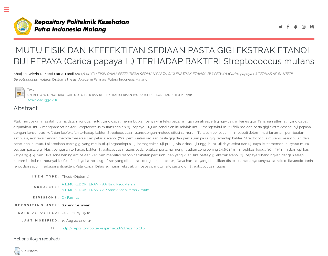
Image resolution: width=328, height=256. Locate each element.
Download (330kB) (42, 100)
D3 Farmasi (71, 197)
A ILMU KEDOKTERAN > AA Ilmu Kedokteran (98, 184)
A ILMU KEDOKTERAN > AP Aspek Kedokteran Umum (106, 190)
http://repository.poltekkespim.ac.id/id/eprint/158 (103, 228)
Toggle (9, 9)
